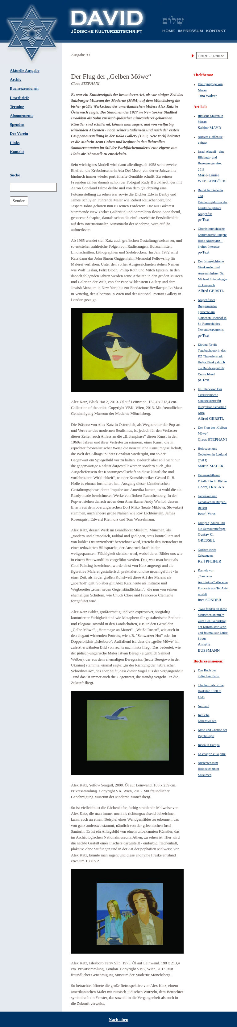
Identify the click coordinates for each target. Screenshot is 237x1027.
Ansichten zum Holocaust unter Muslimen (208, 768)
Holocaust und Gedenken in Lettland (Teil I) (212, 454)
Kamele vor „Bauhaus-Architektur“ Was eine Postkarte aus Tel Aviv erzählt (213, 582)
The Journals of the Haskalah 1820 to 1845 (211, 691)
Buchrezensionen (24, 88)
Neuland (203, 706)
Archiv (15, 79)
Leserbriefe (19, 98)
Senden (18, 200)
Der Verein (19, 133)
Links (14, 143)
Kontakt (17, 152)
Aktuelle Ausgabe (25, 70)
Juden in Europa (209, 745)
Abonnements (21, 115)
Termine (17, 107)
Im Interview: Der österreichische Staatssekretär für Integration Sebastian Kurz (212, 401)
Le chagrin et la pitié (212, 754)
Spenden (17, 124)
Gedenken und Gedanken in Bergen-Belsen (212, 501)
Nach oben (118, 1019)
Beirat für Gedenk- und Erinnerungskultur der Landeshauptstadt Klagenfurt (212, 202)
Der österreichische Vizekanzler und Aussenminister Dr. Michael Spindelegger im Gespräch (212, 273)
